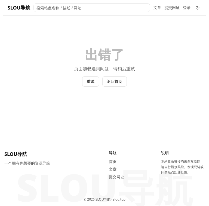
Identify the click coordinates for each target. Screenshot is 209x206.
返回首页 (114, 81)
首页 (112, 161)
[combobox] (91, 7)
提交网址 (172, 7)
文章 (157, 7)
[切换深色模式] (197, 7)
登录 (186, 7)
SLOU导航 (19, 7)
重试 (90, 81)
